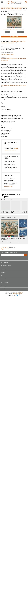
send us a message (8, 186)
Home (2, 259)
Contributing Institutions (6, 265)
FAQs (2, 275)
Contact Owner (14, 36)
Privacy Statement (5, 282)
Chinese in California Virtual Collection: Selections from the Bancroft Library (13, 7)
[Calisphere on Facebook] (19, 295)
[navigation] (2, 2)
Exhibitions (3, 272)
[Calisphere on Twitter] (17, 295)
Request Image (20, 32)
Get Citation (7, 32)
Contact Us (3, 289)
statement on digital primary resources (11, 149)
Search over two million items (9, 252)
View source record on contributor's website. (13, 42)
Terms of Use (4, 279)
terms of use (8, 169)
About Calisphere (4, 262)
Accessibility (3, 286)
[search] (26, 2)
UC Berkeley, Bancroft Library (7, 7)
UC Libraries (20, 292)
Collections (3, 269)
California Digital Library (17, 293)
